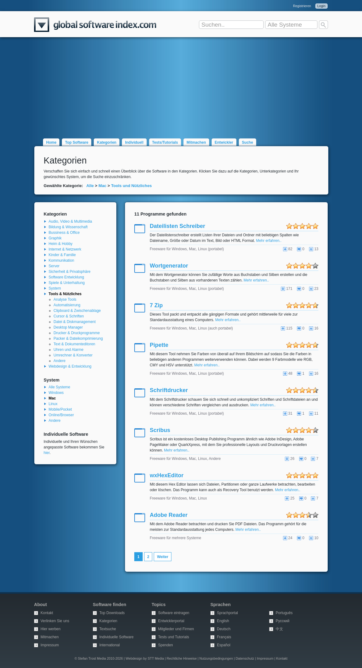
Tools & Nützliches (65, 294)
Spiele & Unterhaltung (67, 283)
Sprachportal (227, 613)
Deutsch (224, 629)
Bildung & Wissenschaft (68, 227)
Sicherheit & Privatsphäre (69, 271)
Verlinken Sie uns (55, 621)
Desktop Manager (68, 327)
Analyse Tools (65, 299)
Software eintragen (173, 613)
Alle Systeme (59, 387)
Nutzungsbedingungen (216, 658)
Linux (53, 404)
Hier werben (51, 629)
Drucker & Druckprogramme (77, 333)
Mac (102, 185)
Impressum (50, 645)
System (55, 288)
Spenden (165, 645)
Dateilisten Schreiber (177, 226)
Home (51, 142)
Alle (90, 185)
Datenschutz (244, 658)
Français (224, 637)
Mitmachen (196, 142)
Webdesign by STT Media (145, 658)
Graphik (55, 238)
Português (284, 613)
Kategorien (106, 142)
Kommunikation (61, 260)
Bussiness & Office (64, 232)
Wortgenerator (169, 266)
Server (54, 266)
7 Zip (156, 305)
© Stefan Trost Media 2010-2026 (99, 658)
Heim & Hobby (60, 244)
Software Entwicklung (66, 277)
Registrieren (302, 6)
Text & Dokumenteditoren (74, 344)
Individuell (134, 142)
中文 (279, 629)
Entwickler (224, 142)
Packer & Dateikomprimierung (78, 338)
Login (321, 6)
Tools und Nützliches (131, 185)
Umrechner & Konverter (73, 355)
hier (47, 453)
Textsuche (107, 629)
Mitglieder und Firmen (176, 629)
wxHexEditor (166, 475)
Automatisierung (67, 305)
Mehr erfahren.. (268, 240)
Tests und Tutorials (173, 637)
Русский (283, 621)
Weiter (162, 557)
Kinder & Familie (62, 255)
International (109, 645)
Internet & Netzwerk (65, 249)
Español (223, 645)
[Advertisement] (181, 84)
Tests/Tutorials (165, 142)
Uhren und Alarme (69, 349)
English (223, 621)
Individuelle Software (116, 637)
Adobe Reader (168, 515)
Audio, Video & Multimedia (70, 221)
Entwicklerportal (171, 621)
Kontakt (47, 613)
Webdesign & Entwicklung (70, 366)
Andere (60, 361)
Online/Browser (61, 415)
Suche (247, 142)
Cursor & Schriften (69, 316)
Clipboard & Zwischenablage (77, 310)
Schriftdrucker (169, 390)
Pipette (159, 345)
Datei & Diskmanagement (75, 322)
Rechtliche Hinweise (182, 658)
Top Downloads (112, 613)
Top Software (76, 142)
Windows (56, 393)
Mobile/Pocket (60, 409)
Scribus (160, 430)
